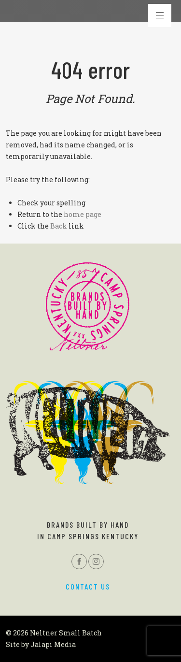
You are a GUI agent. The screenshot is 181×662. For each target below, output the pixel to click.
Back (58, 225)
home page (82, 214)
